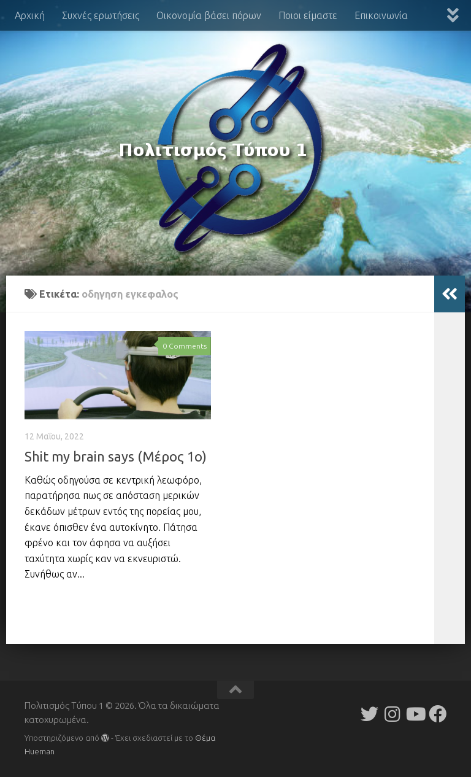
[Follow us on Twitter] (369, 714)
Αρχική (30, 15)
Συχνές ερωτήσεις (100, 15)
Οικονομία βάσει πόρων (208, 15)
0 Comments (185, 346)
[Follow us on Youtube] (415, 714)
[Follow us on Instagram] (392, 714)
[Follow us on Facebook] (437, 714)
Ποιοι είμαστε (307, 15)
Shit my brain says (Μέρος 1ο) (116, 456)
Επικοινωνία (381, 15)
